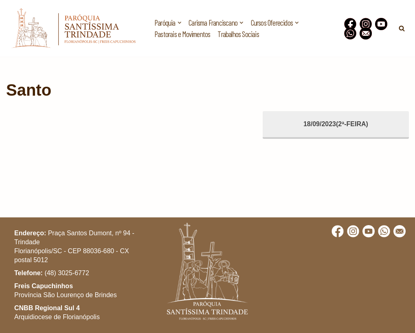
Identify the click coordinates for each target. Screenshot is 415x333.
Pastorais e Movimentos (182, 34)
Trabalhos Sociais (238, 34)
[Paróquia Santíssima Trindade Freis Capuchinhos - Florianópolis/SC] (73, 28)
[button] (397, 11)
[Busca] (402, 28)
